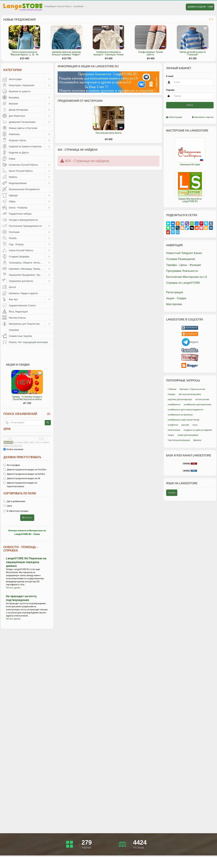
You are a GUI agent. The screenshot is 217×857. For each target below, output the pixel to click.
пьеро (171, 435)
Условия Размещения (180, 259)
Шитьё (12, 287)
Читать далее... (14, 587)
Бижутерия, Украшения (21, 85)
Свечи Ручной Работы (21, 250)
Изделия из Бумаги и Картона (25, 146)
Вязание (13, 103)
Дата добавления (14, 501)
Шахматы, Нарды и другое (23, 293)
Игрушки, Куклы (17, 140)
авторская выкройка (190, 394)
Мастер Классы (17, 317)
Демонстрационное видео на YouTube (24, 469)
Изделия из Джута (19, 152)
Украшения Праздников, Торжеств (27, 275)
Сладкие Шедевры (19, 256)
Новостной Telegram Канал (184, 253)
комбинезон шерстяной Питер (183, 419)
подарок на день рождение (198, 430)
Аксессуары (15, 79)
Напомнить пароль (203, 117)
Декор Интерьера (18, 109)
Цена (7, 429)
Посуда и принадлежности (23, 219)
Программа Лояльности (182, 271)
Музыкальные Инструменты (24, 189)
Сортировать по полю (19, 493)
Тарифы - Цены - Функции (183, 265)
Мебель (13, 177)
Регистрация (174, 117)
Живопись (14, 134)
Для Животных (17, 116)
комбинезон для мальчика (197, 404)
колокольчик (202, 399)
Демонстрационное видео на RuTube (24, 474)
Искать (27, 517)
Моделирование (18, 183)
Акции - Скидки (176, 298)
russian (171, 492)
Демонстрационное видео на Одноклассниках (20, 485)
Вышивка (14, 97)
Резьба (12, 238)
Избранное (170, 7)
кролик (185, 425)
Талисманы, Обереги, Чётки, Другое (27, 262)
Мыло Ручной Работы (21, 171)
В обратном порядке (15, 511)
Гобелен (172, 389)
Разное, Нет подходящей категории (28, 342)
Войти (190, 105)
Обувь (12, 201)
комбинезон (174, 404)
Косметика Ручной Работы (23, 164)
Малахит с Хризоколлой (192, 389)
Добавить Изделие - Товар (200, 7)
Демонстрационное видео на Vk (21, 478)
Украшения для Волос (21, 281)
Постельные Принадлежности (25, 226)
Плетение (14, 232)
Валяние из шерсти (19, 91)
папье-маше (174, 430)
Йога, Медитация (18, 311)
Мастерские (174, 304)
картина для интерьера (180, 399)
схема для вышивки (187, 435)
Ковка (12, 158)
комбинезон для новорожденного (185, 409)
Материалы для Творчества (24, 323)
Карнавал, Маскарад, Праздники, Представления (27, 268)
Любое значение (13, 449)
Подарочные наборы (20, 213)
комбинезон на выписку (180, 414)
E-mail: (170, 76)
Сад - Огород (16, 244)
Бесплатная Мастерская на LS (186, 276)
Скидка (171, 394)
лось (195, 425)
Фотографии (11, 465)
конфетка (173, 425)
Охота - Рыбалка (18, 207)
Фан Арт (13, 299)
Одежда (13, 195)
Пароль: (170, 90)
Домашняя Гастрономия (22, 122)
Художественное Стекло (22, 305)
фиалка (197, 440)
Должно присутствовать (22, 457)
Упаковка (14, 330)
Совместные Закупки (20, 336)
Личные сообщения (178, 7)
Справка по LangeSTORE (183, 282)
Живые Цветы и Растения (23, 128)
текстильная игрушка (179, 440)
